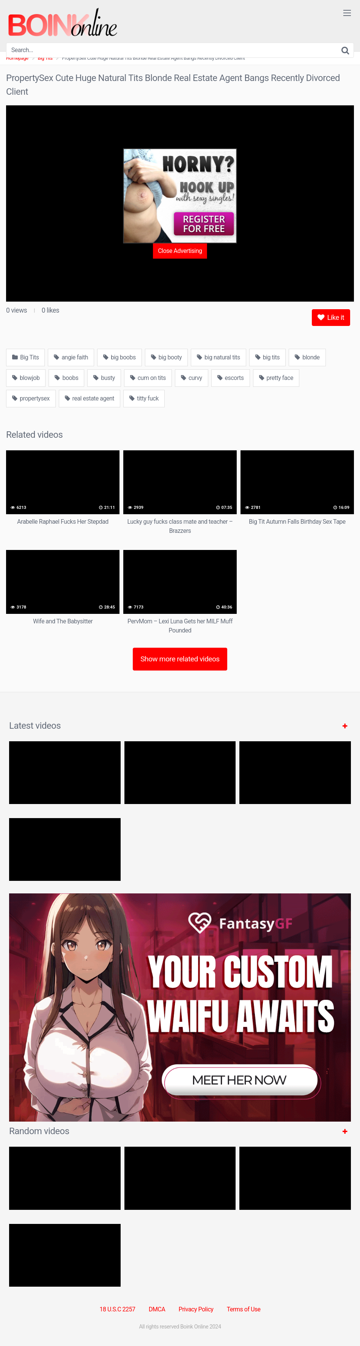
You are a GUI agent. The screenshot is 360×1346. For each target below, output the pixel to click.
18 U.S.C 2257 (117, 1309)
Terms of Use (244, 1309)
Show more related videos (180, 659)
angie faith (71, 357)
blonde (307, 357)
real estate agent (89, 398)
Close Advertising (180, 250)
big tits (267, 357)
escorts (230, 377)
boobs (66, 377)
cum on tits (148, 377)
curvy (191, 377)
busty (104, 377)
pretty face (276, 377)
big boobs (119, 357)
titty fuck (144, 398)
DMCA (157, 1309)
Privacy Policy (196, 1309)
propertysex (31, 398)
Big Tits (25, 357)
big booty (166, 357)
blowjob (25, 377)
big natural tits (218, 357)
